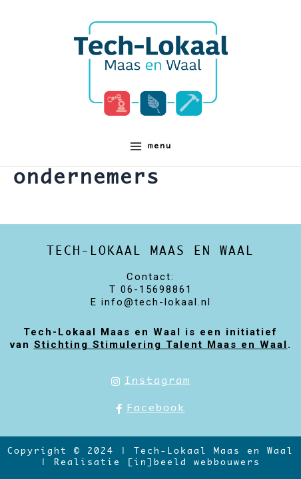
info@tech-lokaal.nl (156, 302)
